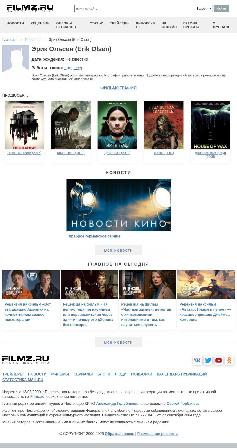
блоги (103, 374)
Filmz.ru (37, 397)
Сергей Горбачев (182, 403)
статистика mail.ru (22, 380)
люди (120, 374)
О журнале (221, 25)
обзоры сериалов (66, 25)
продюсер (73, 68)
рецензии (40, 23)
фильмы (60, 374)
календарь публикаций (182, 374)
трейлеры (120, 23)
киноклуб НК (145, 25)
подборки (141, 374)
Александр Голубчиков (117, 403)
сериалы (83, 374)
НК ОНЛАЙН (169, 25)
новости (15, 23)
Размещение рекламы (157, 434)
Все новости (118, 250)
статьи (97, 23)
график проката (191, 25)
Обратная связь (119, 434)
